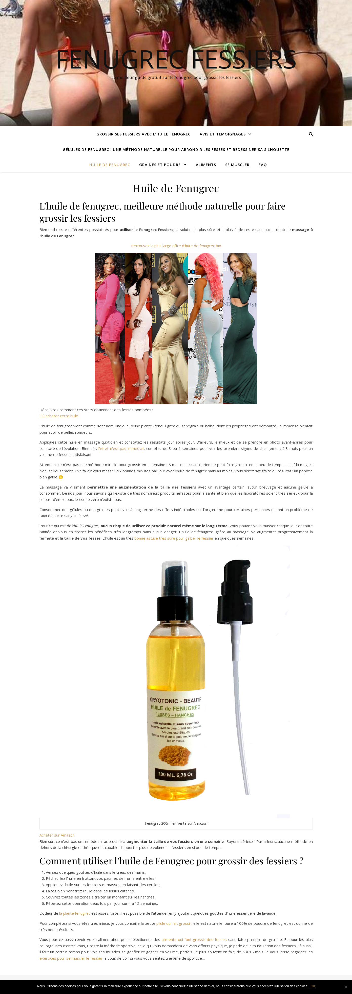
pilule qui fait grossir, (174, 923)
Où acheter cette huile (58, 415)
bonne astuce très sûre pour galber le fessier (174, 538)
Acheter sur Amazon (57, 835)
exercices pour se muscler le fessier (70, 958)
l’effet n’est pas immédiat (121, 448)
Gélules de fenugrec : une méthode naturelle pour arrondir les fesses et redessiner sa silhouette (176, 149)
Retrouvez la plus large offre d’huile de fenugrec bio (176, 245)
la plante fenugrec (74, 913)
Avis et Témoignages (223, 133)
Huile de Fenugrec (109, 164)
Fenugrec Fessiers (176, 58)
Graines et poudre (160, 164)
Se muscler (237, 164)
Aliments (206, 164)
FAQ (263, 164)
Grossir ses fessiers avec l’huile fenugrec (143, 133)
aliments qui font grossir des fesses (194, 939)
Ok (313, 986)
